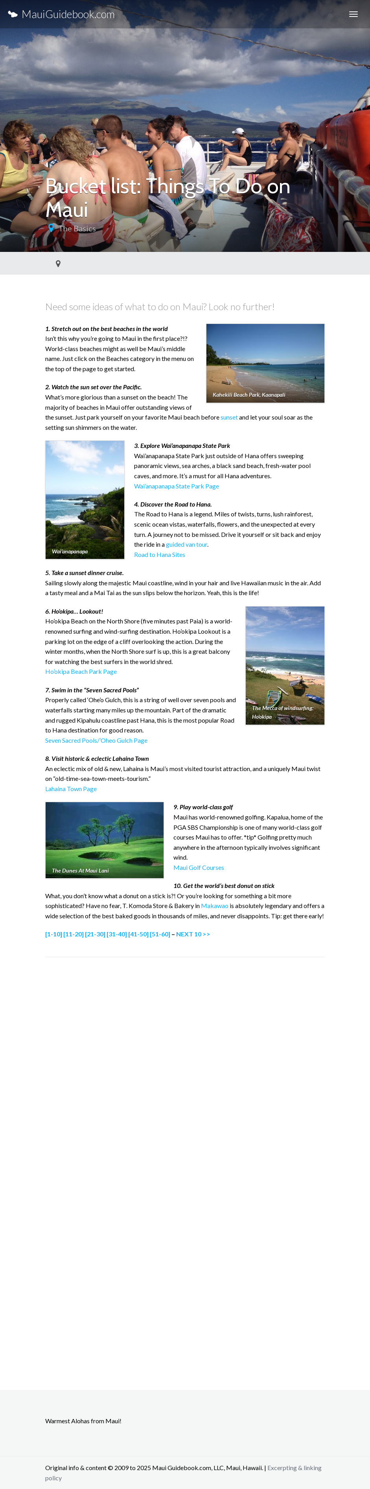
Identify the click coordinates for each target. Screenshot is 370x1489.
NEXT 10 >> (193, 934)
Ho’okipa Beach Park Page (81, 671)
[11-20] (73, 934)
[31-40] (117, 934)
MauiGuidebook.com (61, 13)
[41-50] (138, 934)
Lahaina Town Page (71, 788)
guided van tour (186, 544)
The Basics (77, 228)
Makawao (214, 905)
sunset (229, 417)
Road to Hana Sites (159, 554)
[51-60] (160, 934)
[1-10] (53, 934)
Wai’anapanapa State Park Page (176, 486)
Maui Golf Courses (198, 867)
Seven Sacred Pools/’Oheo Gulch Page (96, 740)
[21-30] (95, 934)
